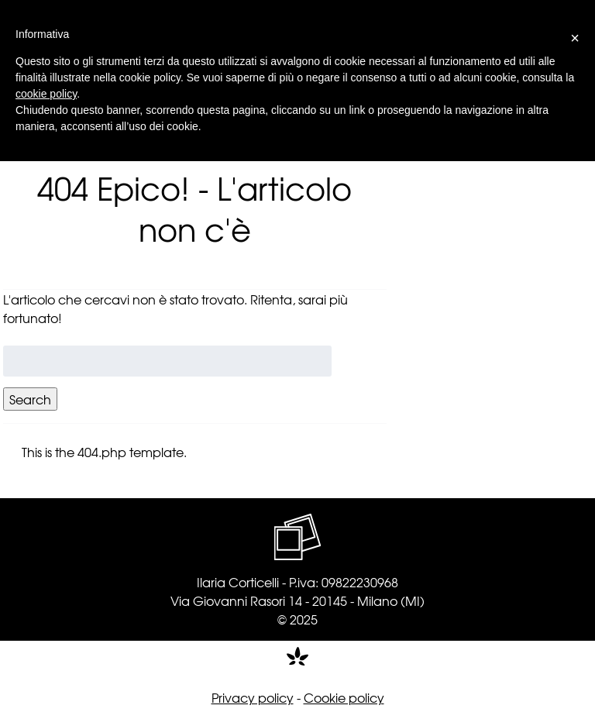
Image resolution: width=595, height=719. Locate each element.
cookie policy (46, 94)
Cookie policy (344, 697)
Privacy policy (253, 697)
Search (30, 399)
